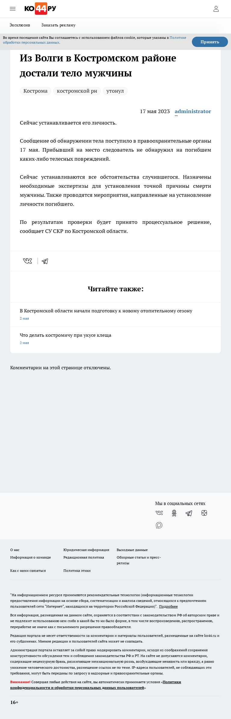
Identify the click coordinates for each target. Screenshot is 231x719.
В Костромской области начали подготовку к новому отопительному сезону (115, 315)
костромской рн (77, 90)
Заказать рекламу (58, 25)
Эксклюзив (20, 25)
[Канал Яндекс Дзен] (204, 513)
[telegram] (47, 261)
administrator (193, 111)
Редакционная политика (83, 557)
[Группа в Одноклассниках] (174, 513)
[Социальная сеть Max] (159, 525)
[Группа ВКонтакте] (159, 513)
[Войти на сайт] (216, 9)
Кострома (35, 90)
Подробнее (168, 606)
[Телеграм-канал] (189, 513)
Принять (210, 42)
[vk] (28, 261)
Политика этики (77, 570)
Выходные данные (132, 549)
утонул (115, 90)
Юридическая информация (86, 549)
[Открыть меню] (12, 9)
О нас (15, 549)
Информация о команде (30, 557)
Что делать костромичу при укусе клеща (115, 339)
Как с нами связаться (28, 570)
